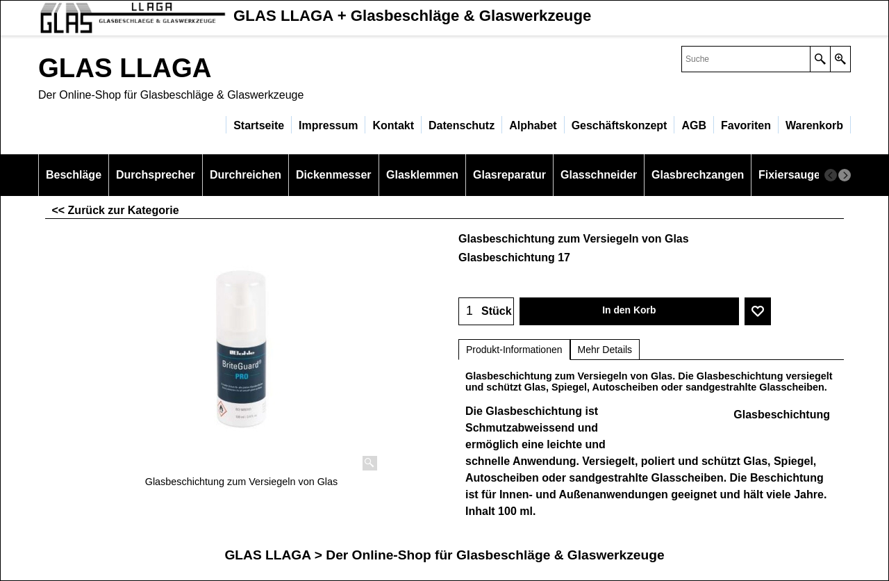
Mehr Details (605, 349)
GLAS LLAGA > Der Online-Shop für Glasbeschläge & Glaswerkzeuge (444, 555)
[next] (844, 175)
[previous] (830, 175)
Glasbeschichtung (781, 414)
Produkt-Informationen (514, 349)
